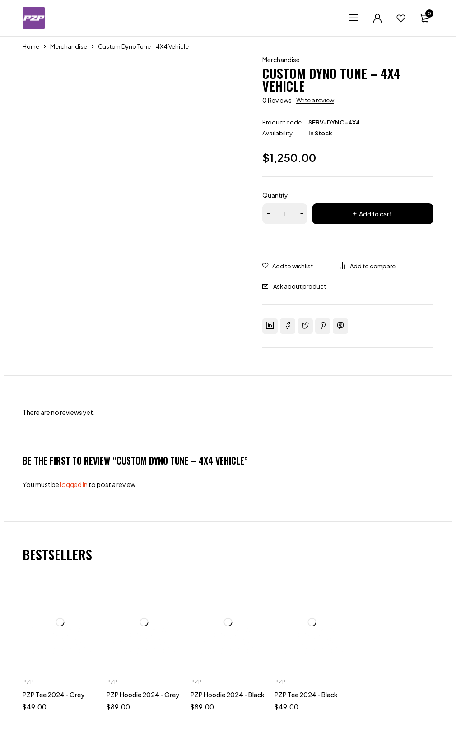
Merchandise (68, 46)
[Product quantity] (284, 213)
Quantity (275, 195)
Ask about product (299, 286)
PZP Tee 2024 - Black (306, 695)
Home (31, 46)
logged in (74, 484)
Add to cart (375, 214)
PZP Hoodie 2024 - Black (228, 695)
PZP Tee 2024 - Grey (53, 695)
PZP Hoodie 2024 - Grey (143, 695)
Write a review (315, 100)
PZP (28, 682)
